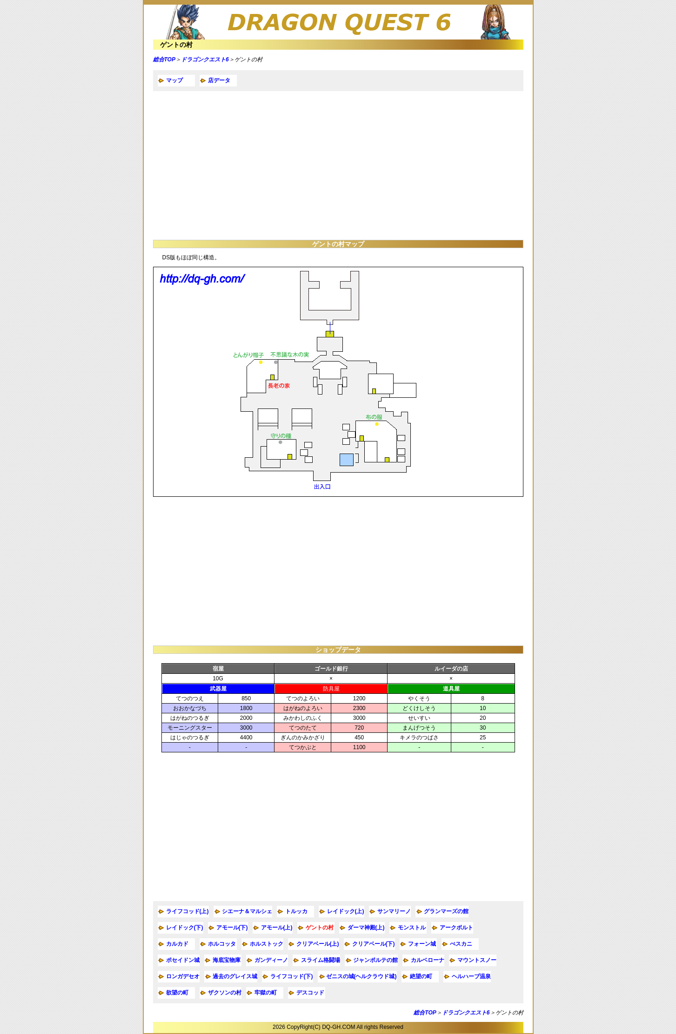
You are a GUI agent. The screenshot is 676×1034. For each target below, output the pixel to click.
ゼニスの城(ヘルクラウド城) (361, 976)
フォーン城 (422, 944)
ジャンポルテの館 (375, 960)
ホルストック (266, 944)
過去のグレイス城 (235, 976)
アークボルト (456, 927)
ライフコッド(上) (187, 911)
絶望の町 (421, 976)
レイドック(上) (345, 911)
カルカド (177, 944)
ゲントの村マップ (338, 244)
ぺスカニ (461, 944)
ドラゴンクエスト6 (205, 59)
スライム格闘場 (320, 960)
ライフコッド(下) (291, 976)
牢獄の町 (265, 992)
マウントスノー (476, 960)
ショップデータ (338, 649)
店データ (219, 80)
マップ (174, 80)
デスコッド (310, 992)
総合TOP (164, 59)
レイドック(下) (184, 927)
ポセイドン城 (183, 960)
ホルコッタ (222, 944)
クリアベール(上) (317, 944)
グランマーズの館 (446, 911)
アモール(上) (277, 927)
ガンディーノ (271, 960)
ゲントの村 (176, 44)
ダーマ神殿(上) (366, 927)
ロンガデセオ (183, 976)
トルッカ (296, 911)
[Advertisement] (338, 165)
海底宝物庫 (227, 960)
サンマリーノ (394, 911)
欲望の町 (177, 992)
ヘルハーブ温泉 (471, 976)
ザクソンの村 (224, 992)
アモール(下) (232, 927)
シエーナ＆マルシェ (247, 911)
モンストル (412, 927)
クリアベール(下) (373, 944)
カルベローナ (427, 960)
